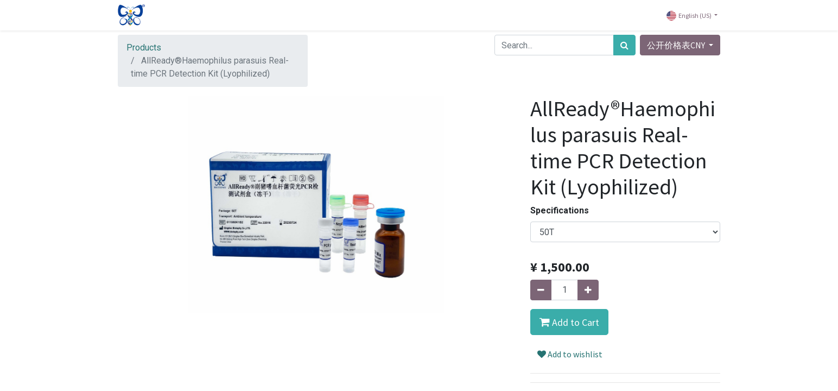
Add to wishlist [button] (569, 354)
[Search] (624, 45)
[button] (569, 322)
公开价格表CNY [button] (677, 45)
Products (143, 47)
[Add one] (588, 290)
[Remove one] (540, 290)
